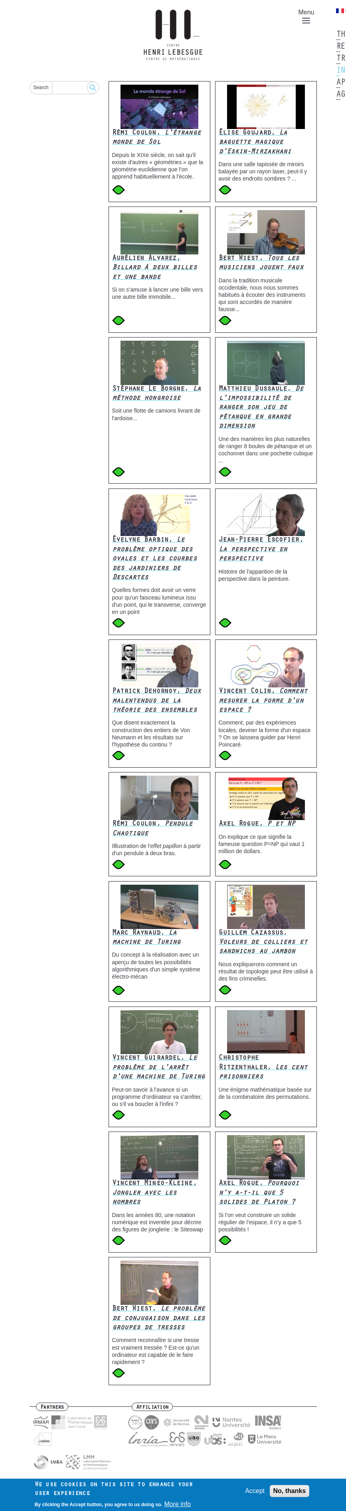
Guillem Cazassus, (263, 943)
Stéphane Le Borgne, (156, 394)
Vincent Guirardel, (158, 1068)
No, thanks (289, 1493)
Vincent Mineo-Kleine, (154, 1193)
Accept (255, 1493)
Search (40, 87)
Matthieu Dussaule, (261, 408)
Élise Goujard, (255, 143)
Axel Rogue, (257, 824)
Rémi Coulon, (156, 138)
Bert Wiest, (261, 263)
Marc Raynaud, (146, 938)
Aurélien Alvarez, (154, 268)
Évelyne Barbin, (154, 559)
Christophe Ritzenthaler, (263, 1068)
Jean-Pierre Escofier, (261, 550)
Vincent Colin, (263, 701)
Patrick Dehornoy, (156, 701)
